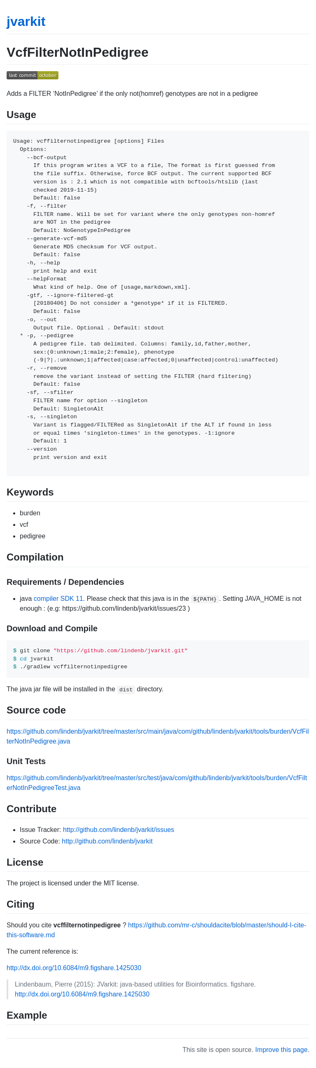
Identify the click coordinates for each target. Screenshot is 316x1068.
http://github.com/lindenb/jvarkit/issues (118, 829)
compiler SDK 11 (58, 598)
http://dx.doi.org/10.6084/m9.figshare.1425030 (74, 967)
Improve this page (281, 1049)
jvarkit (26, 21)
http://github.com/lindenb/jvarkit (107, 841)
